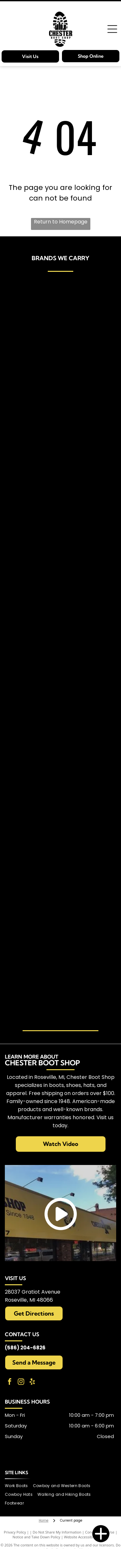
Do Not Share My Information (57, 1532)
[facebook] (10, 1382)
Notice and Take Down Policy (36, 1536)
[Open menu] (112, 29)
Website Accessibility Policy (86, 1536)
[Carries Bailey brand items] (86, 318)
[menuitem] (19, 1486)
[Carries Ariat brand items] (35, 312)
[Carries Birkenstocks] (35, 352)
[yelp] (32, 1382)
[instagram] (21, 1382)
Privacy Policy (15, 1532)
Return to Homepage (60, 221)
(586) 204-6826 (25, 1347)
